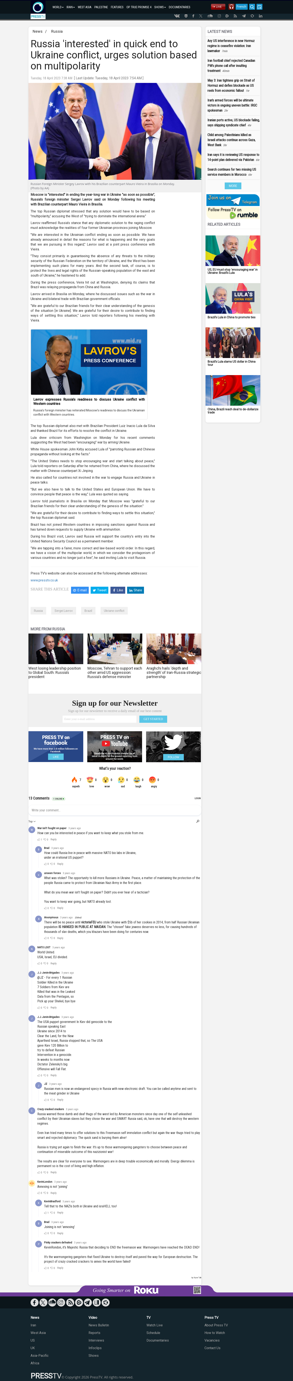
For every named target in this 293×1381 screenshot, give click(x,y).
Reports (94, 1333)
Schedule (153, 1333)
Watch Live (154, 1325)
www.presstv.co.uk (44, 580)
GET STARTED (153, 719)
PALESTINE (101, 7)
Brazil (88, 610)
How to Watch (214, 1333)
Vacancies (212, 1340)
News (38, 31)
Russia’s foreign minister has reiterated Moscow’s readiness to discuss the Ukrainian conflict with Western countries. (89, 412)
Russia (57, 31)
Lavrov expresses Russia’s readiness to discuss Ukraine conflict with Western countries (89, 401)
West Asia (38, 1333)
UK (33, 1348)
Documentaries (157, 1340)
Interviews (96, 1340)
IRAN (71, 7)
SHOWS (160, 7)
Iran (33, 1325)
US (33, 1340)
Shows (94, 1356)
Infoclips (95, 1348)
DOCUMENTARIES (179, 7)
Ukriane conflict (114, 610)
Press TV (211, 1318)
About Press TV (216, 1325)
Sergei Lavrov (64, 610)
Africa (35, 1363)
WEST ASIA (84, 7)
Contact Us (212, 1348)
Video (93, 1318)
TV (148, 1318)
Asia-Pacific (39, 1356)
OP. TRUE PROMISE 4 (138, 7)
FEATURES (117, 7)
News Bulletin (99, 1325)
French (240, 6)
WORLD (58, 7)
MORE (233, 186)
